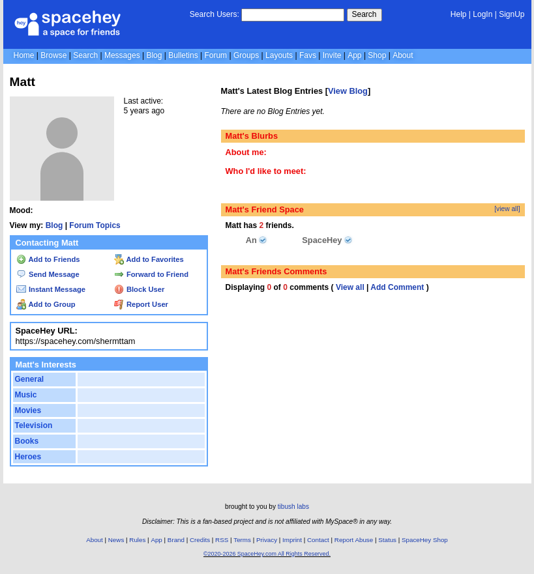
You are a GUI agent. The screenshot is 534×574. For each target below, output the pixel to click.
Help (459, 14)
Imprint (292, 539)
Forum (215, 55)
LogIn (482, 14)
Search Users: (214, 14)
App (354, 55)
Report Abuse (353, 539)
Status (387, 539)
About (403, 55)
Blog (154, 55)
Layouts (279, 55)
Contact (318, 539)
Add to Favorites (149, 259)
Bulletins (183, 55)
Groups (246, 55)
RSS (221, 539)
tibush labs (293, 506)
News (116, 539)
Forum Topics (94, 225)
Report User (141, 304)
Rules (137, 539)
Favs (307, 55)
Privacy (266, 539)
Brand (176, 539)
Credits (200, 539)
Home (24, 55)
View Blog (348, 91)
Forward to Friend (151, 274)
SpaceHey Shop (425, 539)
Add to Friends (48, 259)
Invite (332, 55)
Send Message (48, 274)
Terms (242, 539)
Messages (122, 55)
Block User (139, 289)
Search (364, 14)
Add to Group (46, 304)
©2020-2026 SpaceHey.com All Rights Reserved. (267, 554)
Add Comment (397, 287)
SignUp (511, 14)
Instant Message (50, 289)
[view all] (507, 208)
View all (350, 287)
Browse (53, 55)
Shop (377, 55)
